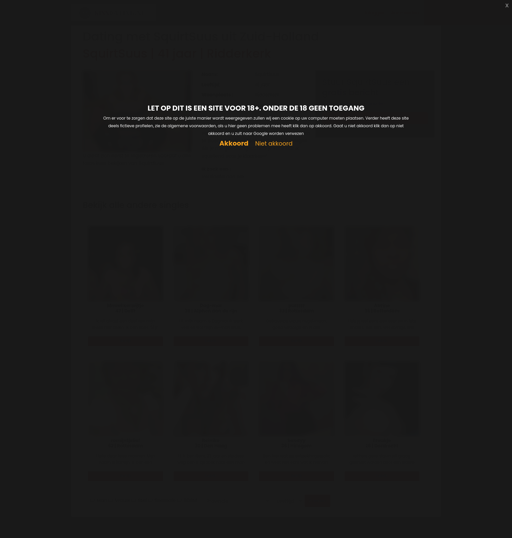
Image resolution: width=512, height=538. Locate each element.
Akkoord (233, 143)
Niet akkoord (273, 144)
